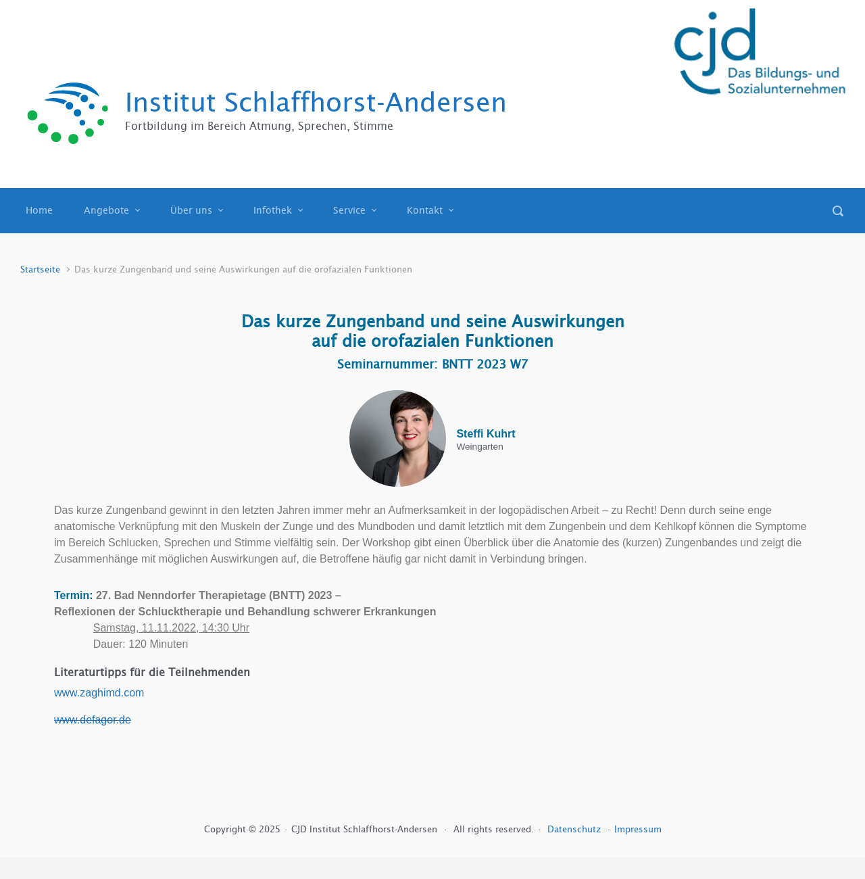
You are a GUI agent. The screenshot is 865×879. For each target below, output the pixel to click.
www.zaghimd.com (99, 692)
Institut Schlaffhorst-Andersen (316, 102)
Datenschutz (575, 829)
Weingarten (479, 447)
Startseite (40, 269)
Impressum (638, 829)
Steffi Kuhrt (485, 433)
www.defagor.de (92, 720)
